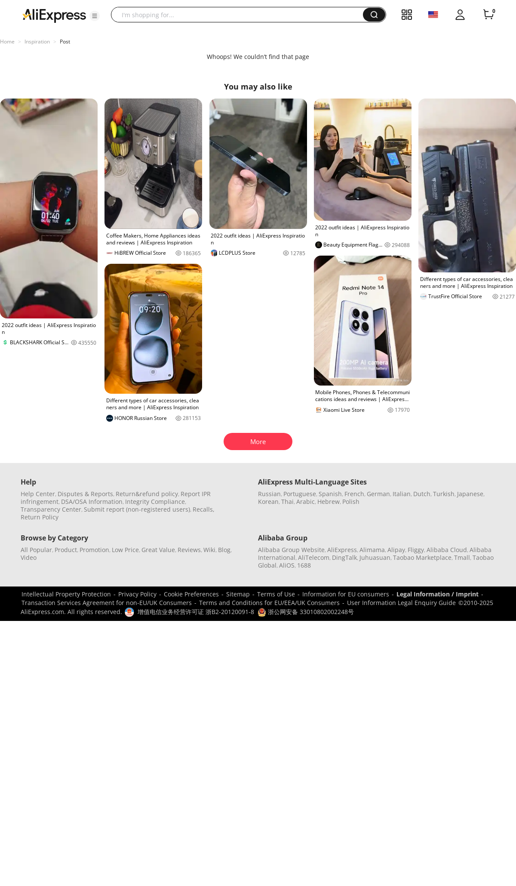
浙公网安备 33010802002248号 (306, 612)
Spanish (330, 494)
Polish (350, 501)
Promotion (94, 550)
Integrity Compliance (155, 501)
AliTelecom (313, 557)
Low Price (125, 550)
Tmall (462, 557)
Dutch (421, 494)
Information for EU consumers (345, 594)
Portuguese (299, 494)
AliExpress (342, 550)
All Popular (36, 550)
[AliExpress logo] (54, 15)
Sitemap (238, 594)
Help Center (38, 494)
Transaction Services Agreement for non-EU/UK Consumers (107, 603)
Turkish (444, 494)
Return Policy (39, 517)
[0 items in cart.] (488, 15)
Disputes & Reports (85, 494)
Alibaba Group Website (291, 550)
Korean (268, 501)
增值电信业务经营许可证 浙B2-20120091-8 (196, 612)
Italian (402, 494)
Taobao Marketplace (422, 557)
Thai (287, 501)
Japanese (470, 494)
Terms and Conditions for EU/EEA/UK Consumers (269, 603)
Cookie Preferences (191, 594)
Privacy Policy (137, 594)
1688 (304, 565)
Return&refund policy (147, 494)
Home (7, 41)
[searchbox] (240, 14)
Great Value (158, 550)
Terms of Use (276, 594)
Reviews (189, 550)
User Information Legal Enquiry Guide (401, 603)
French (354, 494)
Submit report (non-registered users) (137, 509)
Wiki (209, 550)
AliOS (287, 565)
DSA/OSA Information (92, 501)
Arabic (305, 501)
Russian (269, 494)
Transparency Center (51, 509)
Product (66, 550)
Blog (224, 550)
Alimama (372, 550)
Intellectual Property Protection (66, 594)
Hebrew (328, 501)
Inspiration (37, 41)
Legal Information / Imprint (437, 594)
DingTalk (344, 557)
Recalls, (204, 509)
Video (29, 557)
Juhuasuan (374, 557)
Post (65, 41)
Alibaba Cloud (447, 550)
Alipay (396, 550)
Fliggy (416, 550)
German (378, 494)
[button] (94, 16)
